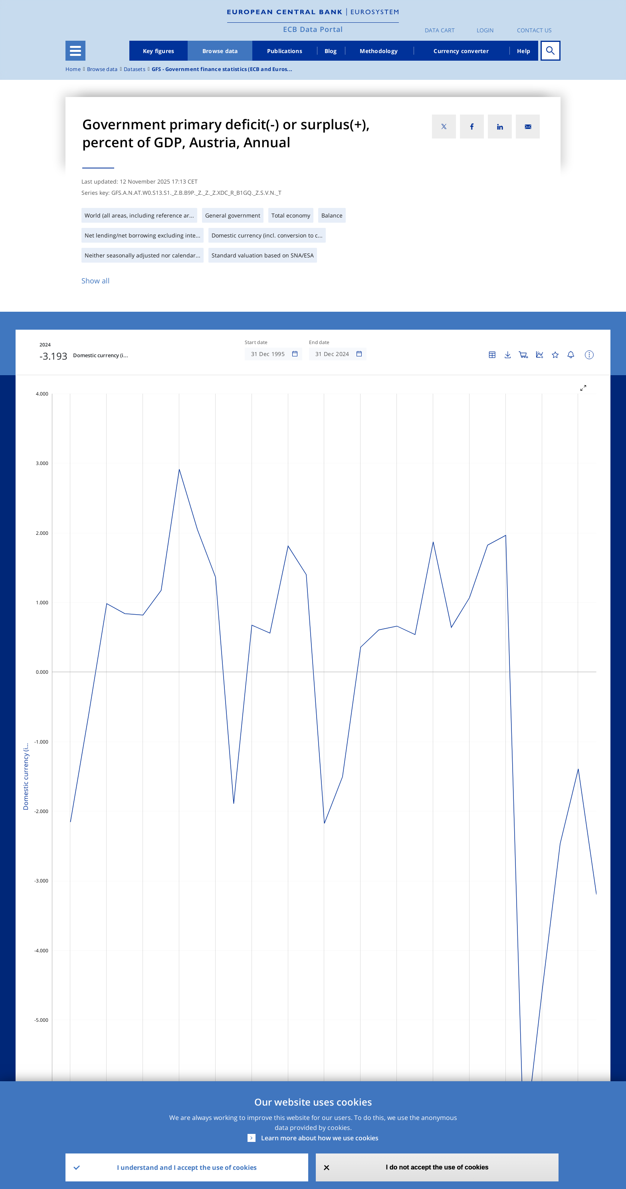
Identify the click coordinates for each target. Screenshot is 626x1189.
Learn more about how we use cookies (319, 1138)
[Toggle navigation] (75, 51)
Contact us (534, 30)
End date (319, 342)
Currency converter (461, 51)
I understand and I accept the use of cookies (187, 1167)
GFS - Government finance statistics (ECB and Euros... (222, 69)
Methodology (379, 51)
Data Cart (440, 30)
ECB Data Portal (313, 29)
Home (73, 69)
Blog (331, 51)
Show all (95, 280)
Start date (256, 342)
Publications (284, 51)
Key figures (158, 51)
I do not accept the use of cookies (437, 1167)
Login (485, 30)
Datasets (134, 69)
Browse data (220, 51)
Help (523, 51)
